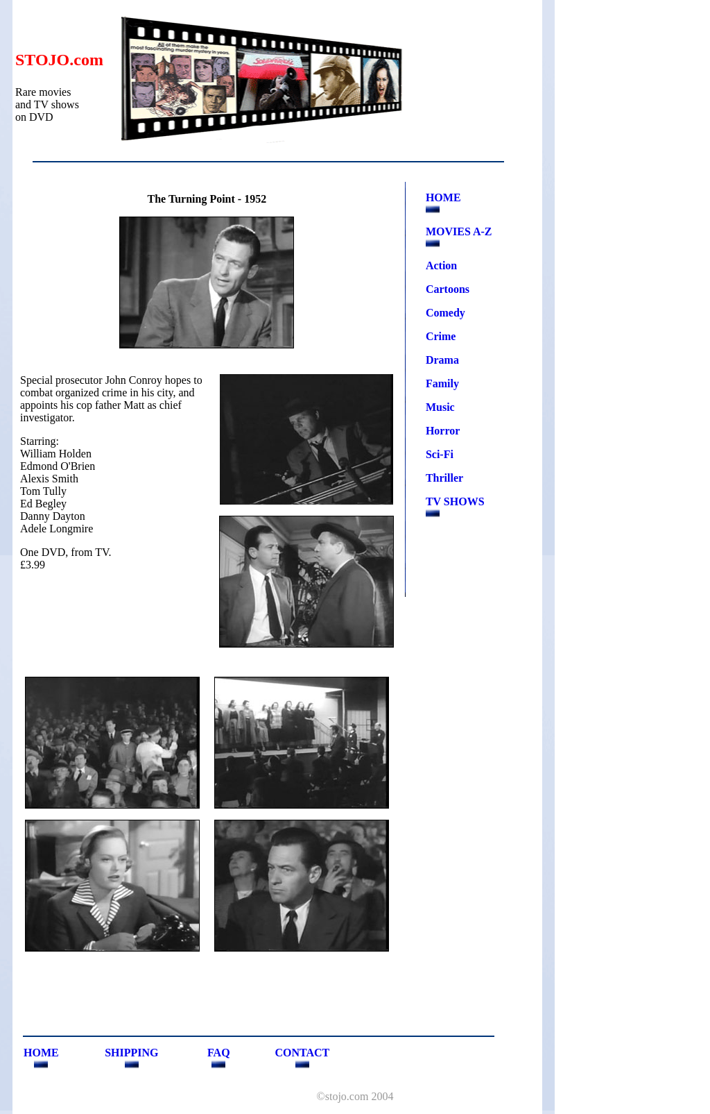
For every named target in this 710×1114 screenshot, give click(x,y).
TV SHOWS (455, 501)
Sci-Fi (439, 454)
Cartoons (447, 289)
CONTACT (302, 1052)
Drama (442, 360)
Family (442, 383)
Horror (443, 431)
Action (441, 265)
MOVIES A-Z (459, 231)
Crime (441, 336)
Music (440, 407)
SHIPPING (131, 1052)
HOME (443, 197)
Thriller (444, 478)
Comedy (445, 313)
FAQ (218, 1052)
